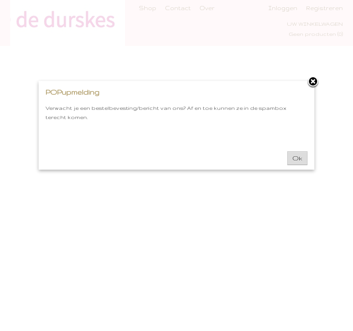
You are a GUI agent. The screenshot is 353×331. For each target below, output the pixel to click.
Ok (297, 158)
